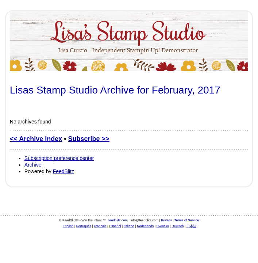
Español (115, 226)
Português (83, 226)
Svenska (163, 226)
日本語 (191, 226)
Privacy (166, 220)
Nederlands (145, 226)
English (68, 226)
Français (100, 226)
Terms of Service (186, 220)
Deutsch (178, 226)
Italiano (129, 226)
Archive (33, 165)
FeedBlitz (63, 171)
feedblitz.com (118, 220)
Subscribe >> (88, 138)
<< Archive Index (36, 138)
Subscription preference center (59, 158)
